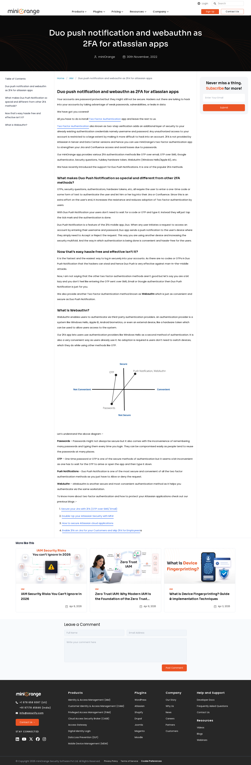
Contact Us (232, 11)
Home (60, 78)
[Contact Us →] (27, 721)
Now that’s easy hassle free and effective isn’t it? (23, 115)
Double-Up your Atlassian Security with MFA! (88, 516)
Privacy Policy (111, 760)
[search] (215, 3)
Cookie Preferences (151, 760)
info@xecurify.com (32, 711)
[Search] (230, 3)
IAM (71, 78)
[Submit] (224, 107)
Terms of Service (129, 760)
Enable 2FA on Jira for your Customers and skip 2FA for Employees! (101, 530)
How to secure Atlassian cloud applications (87, 523)
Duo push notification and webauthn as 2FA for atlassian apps (25, 88)
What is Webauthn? (16, 124)
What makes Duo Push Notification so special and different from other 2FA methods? (26, 101)
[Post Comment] (174, 666)
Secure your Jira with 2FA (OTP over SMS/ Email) (89, 508)
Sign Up (210, 11)
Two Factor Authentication (105, 119)
